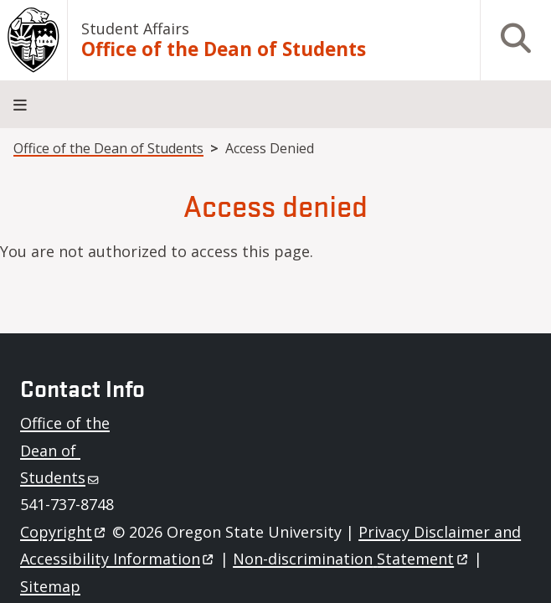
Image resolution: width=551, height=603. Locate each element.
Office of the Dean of (65, 450)
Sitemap (50, 586)
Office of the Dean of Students (223, 49)
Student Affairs (135, 28)
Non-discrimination (351, 559)
